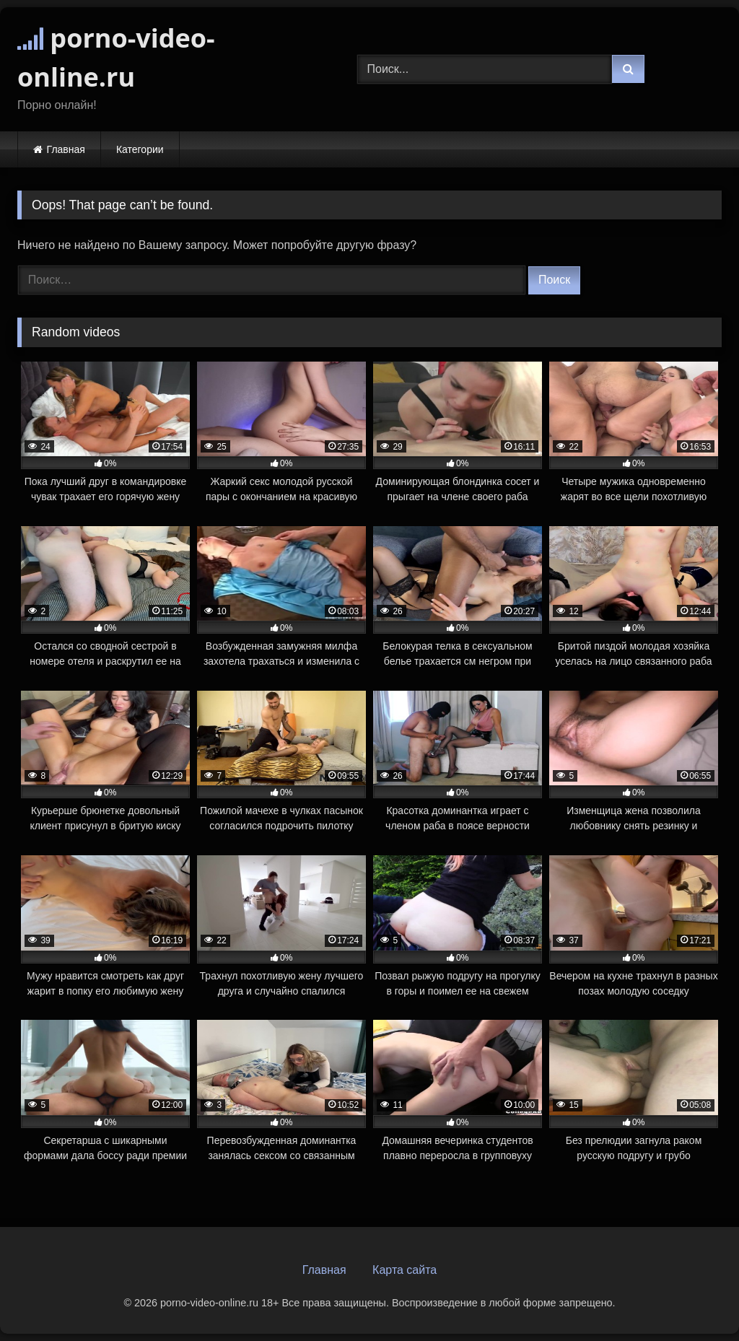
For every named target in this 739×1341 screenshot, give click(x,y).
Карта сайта (404, 1270)
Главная (66, 149)
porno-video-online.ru (116, 57)
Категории (140, 149)
